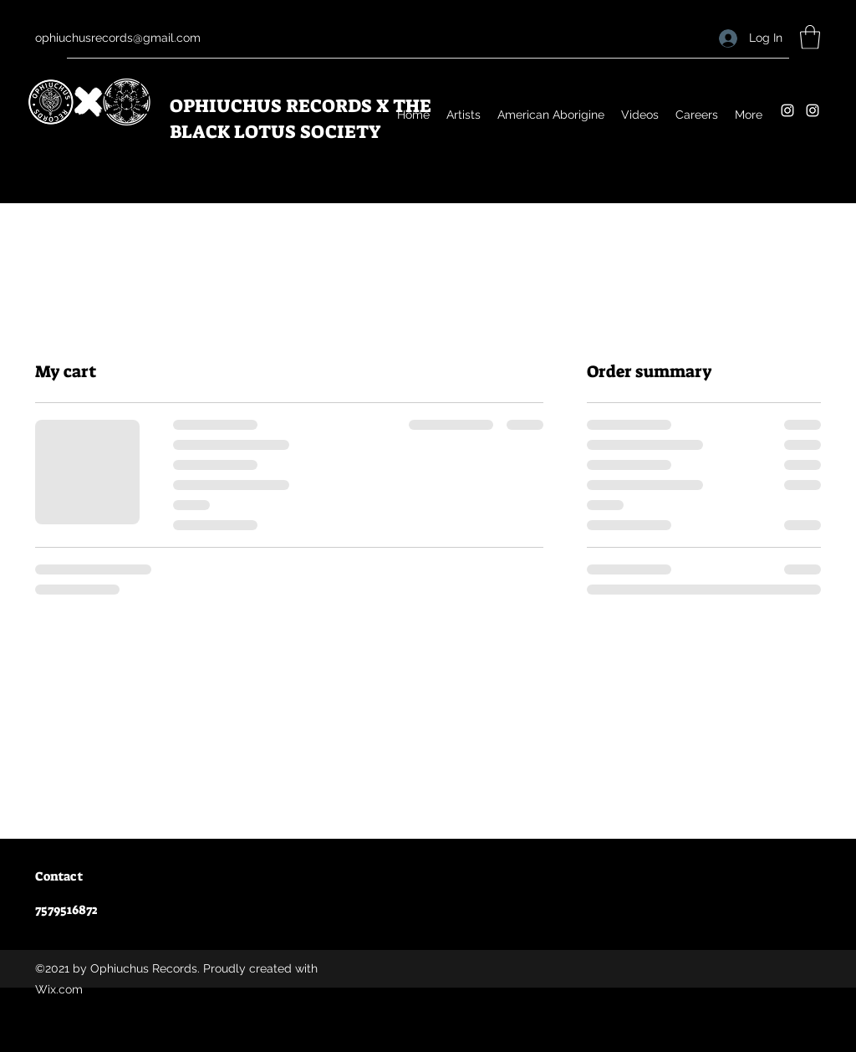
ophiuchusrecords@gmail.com (118, 37)
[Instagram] (787, 110)
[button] (810, 37)
